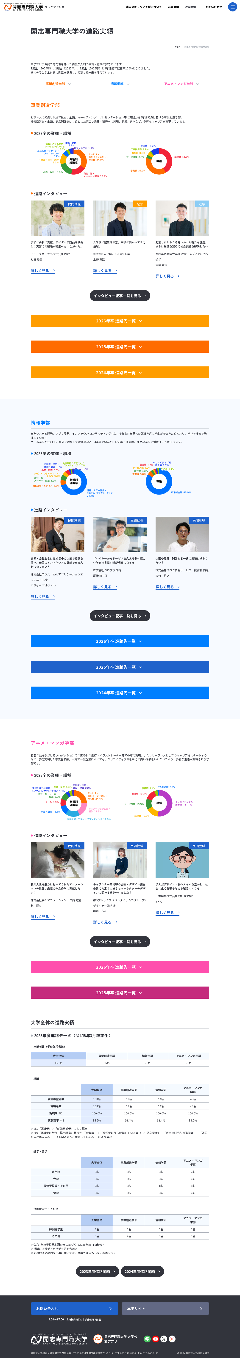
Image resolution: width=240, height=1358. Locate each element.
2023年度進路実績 (99, 1262)
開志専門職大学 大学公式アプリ (115, 1335)
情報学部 (120, 83)
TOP (177, 46)
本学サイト (137, 1301)
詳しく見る (38, 268)
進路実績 (173, 7)
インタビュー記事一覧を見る (118, 292)
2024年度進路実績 (136, 1262)
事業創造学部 (58, 83)
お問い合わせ (214, 7)
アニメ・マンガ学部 (181, 83)
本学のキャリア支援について (144, 7)
